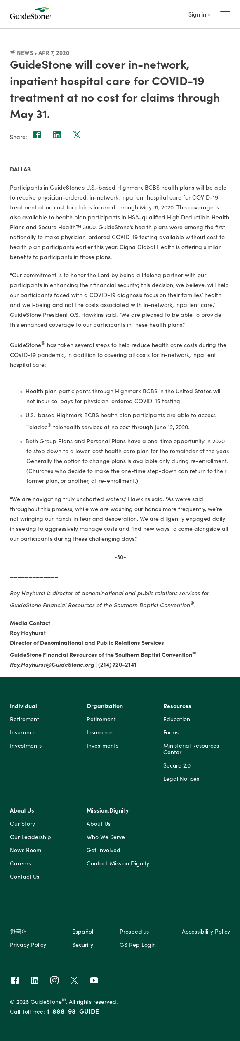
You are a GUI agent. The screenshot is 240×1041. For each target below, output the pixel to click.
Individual (23, 706)
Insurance (23, 732)
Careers (20, 863)
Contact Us (24, 876)
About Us (22, 810)
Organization (105, 706)
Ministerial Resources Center (191, 749)
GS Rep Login (138, 944)
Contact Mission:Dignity (118, 863)
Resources (177, 706)
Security (82, 944)
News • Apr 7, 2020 (39, 52)
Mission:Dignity (108, 810)
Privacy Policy (28, 944)
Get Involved (103, 850)
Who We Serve (106, 837)
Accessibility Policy (206, 931)
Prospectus (134, 931)
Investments (26, 745)
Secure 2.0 (177, 765)
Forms (171, 732)
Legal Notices (181, 778)
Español (82, 931)
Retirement (24, 719)
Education (176, 719)
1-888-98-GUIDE (73, 1011)
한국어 (18, 931)
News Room (25, 850)
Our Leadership (30, 837)
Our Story (22, 823)
